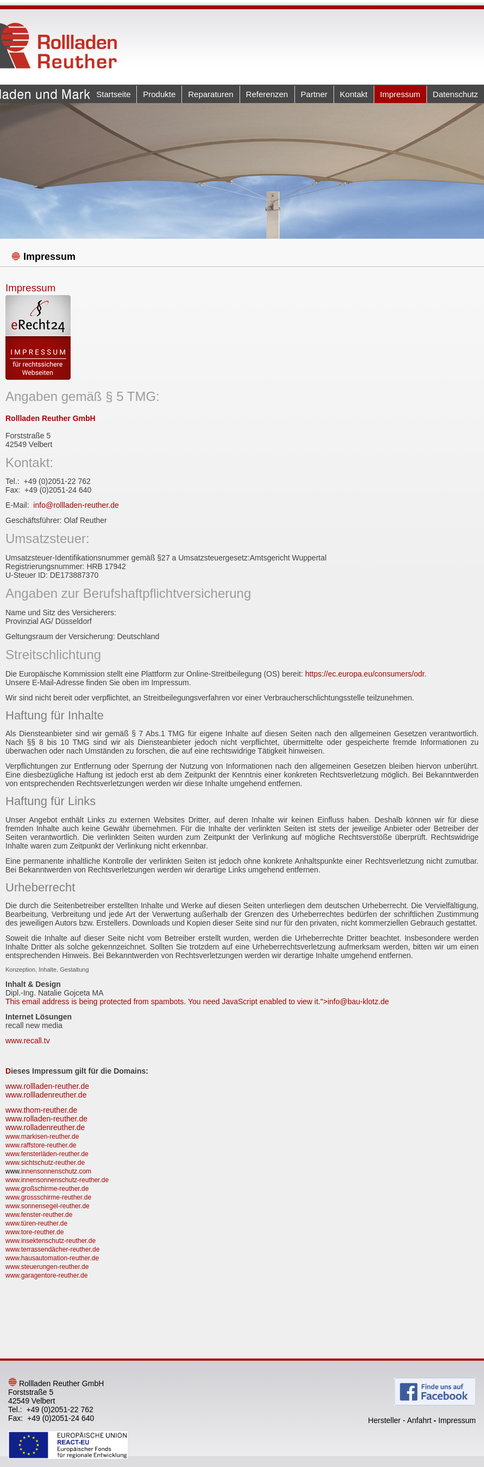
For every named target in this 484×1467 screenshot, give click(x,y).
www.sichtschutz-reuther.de (45, 1162)
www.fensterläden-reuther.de (47, 1154)
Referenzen (267, 94)
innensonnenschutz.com (56, 1171)
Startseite (113, 94)
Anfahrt (419, 1420)
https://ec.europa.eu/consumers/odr (364, 673)
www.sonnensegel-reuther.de (47, 1206)
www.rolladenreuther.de (45, 1127)
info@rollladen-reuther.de (75, 505)
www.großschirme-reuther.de (47, 1188)
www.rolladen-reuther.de (46, 1118)
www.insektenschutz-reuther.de (50, 1241)
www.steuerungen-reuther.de (47, 1267)
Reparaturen (210, 94)
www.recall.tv (27, 1040)
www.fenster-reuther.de (38, 1215)
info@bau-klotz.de (358, 1001)
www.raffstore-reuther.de (41, 1145)
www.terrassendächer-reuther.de (52, 1249)
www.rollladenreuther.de (45, 1094)
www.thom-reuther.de (41, 1110)
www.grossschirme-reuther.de (48, 1197)
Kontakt (354, 94)
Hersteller (384, 1420)
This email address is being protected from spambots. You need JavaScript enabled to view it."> (197, 1001)
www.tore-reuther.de (34, 1232)
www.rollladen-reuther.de (47, 1086)
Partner (314, 94)
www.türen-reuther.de (36, 1223)
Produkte (159, 94)
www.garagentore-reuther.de (46, 1275)
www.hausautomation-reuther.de (52, 1258)
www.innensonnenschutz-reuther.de (57, 1180)
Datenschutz (455, 94)
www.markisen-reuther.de (42, 1136)
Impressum (400, 94)
